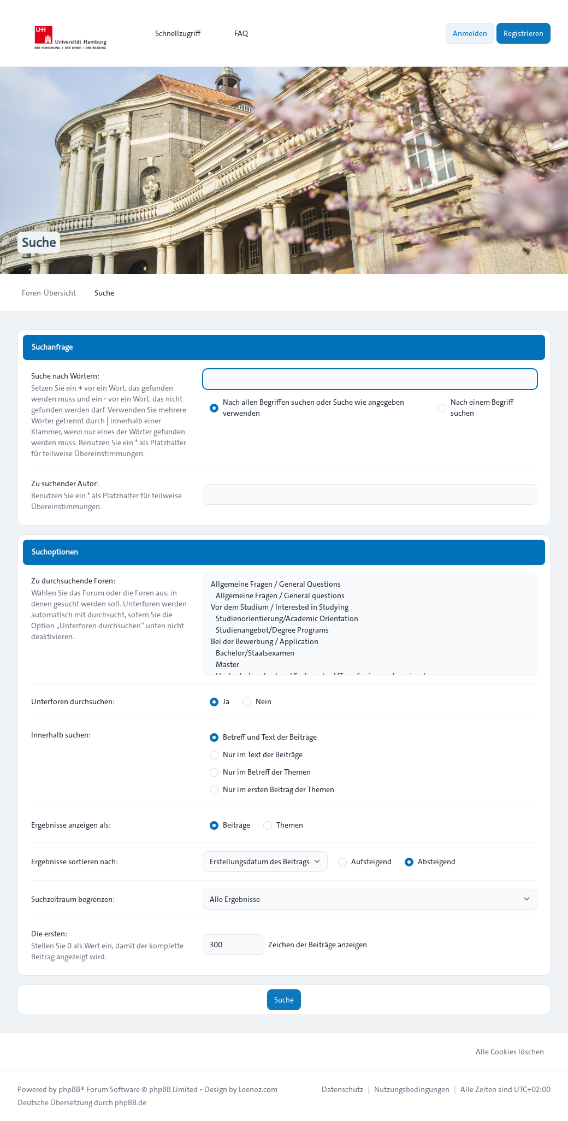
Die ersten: (49, 933)
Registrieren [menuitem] (523, 33)
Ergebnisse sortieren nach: (74, 861)
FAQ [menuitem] (234, 33)
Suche (284, 999)
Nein (256, 701)
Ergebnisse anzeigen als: (71, 824)
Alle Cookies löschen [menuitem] (502, 1051)
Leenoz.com (258, 1089)
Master (364, 664)
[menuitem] (172, 33)
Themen (283, 824)
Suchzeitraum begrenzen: (73, 899)
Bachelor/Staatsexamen (364, 653)
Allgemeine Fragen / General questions (364, 595)
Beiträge (230, 824)
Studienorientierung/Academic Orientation (364, 618)
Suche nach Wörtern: (65, 375)
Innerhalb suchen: (61, 734)
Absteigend (430, 861)
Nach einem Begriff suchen (475, 407)
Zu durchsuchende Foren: (73, 580)
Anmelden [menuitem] (470, 33)
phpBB (69, 1089)
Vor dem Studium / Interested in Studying (364, 607)
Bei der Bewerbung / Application (364, 641)
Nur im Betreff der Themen (260, 771)
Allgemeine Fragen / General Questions (364, 584)
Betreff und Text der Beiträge (263, 736)
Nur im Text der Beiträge (256, 754)
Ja (219, 701)
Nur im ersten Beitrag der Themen (272, 789)
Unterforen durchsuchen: (73, 701)
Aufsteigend (365, 861)
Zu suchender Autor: (65, 483)
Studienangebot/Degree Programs (364, 630)
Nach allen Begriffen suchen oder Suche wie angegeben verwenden (307, 407)
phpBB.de (130, 1102)
